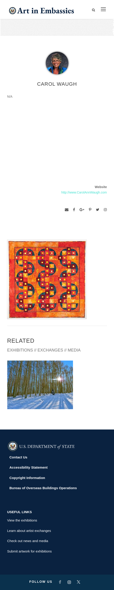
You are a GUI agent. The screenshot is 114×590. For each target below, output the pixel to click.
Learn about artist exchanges (29, 531)
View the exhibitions (22, 520)
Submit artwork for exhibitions (29, 551)
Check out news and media (27, 541)
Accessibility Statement (29, 467)
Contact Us (18, 457)
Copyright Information (27, 478)
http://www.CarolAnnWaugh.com (84, 192)
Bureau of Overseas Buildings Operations (43, 488)
